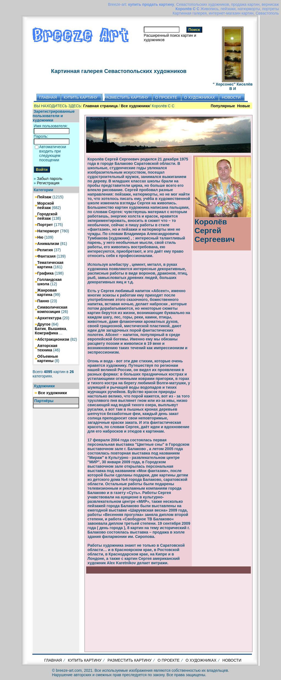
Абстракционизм (53, 339)
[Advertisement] (168, 612)
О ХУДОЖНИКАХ (201, 660)
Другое (43, 324)
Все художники (52, 393)
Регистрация (48, 183)
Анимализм (48, 243)
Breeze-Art (99, 119)
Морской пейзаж (45, 205)
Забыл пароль (49, 178)
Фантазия (46, 256)
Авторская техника (47, 347)
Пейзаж (44, 197)
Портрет (45, 224)
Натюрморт (48, 231)
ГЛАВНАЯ (53, 660)
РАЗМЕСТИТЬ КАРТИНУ (130, 660)
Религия (45, 250)
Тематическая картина (50, 264)
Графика (45, 273)
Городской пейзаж (47, 216)
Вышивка (57, 328)
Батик (40, 328)
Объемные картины (47, 358)
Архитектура (49, 318)
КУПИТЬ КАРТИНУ (85, 660)
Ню (40, 237)
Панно (43, 301)
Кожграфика (46, 333)
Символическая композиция (52, 309)
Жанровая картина (47, 292)
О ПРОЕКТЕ (168, 660)
